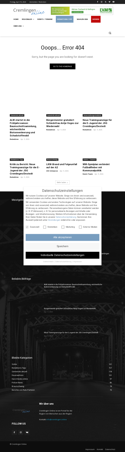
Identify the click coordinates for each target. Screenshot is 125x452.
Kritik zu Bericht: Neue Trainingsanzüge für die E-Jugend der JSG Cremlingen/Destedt (24, 169)
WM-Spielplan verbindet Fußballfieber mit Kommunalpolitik (96, 167)
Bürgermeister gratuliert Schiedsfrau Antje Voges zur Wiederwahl (62, 123)
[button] (110, 33)
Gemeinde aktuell (17, 115)
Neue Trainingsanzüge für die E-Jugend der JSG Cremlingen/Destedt (97, 123)
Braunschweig (52, 160)
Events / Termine (90, 160)
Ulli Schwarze (52, 171)
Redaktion (14, 139)
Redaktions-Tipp (17, 160)
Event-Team (88, 174)
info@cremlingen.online (56, 419)
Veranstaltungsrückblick (92, 115)
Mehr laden (62, 182)
